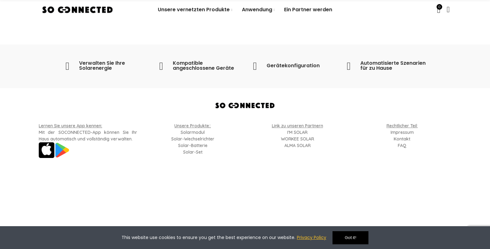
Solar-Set (192, 152)
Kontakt (402, 139)
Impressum (402, 132)
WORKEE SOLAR (297, 139)
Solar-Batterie (193, 145)
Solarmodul (193, 132)
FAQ (402, 145)
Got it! (350, 238)
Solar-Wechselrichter (192, 139)
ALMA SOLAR (297, 145)
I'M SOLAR (297, 132)
